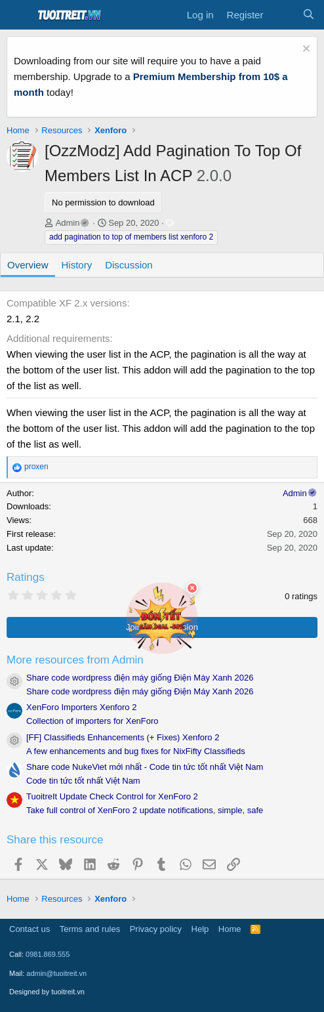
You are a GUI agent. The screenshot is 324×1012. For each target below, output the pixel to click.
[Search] (308, 15)
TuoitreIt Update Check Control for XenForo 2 (112, 796)
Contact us (29, 929)
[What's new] (282, 15)
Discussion (129, 264)
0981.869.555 (48, 954)
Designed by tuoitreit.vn (47, 992)
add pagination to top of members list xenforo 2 (131, 237)
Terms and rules (90, 929)
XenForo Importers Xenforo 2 (81, 707)
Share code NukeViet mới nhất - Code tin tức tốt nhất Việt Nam (144, 767)
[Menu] (18, 15)
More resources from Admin (75, 660)
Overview (28, 264)
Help (200, 929)
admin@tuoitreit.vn (56, 973)
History (77, 264)
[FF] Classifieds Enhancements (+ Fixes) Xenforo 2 (122, 737)
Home (229, 929)
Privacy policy (156, 929)
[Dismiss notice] (304, 50)
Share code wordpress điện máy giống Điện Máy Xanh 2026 (139, 678)
